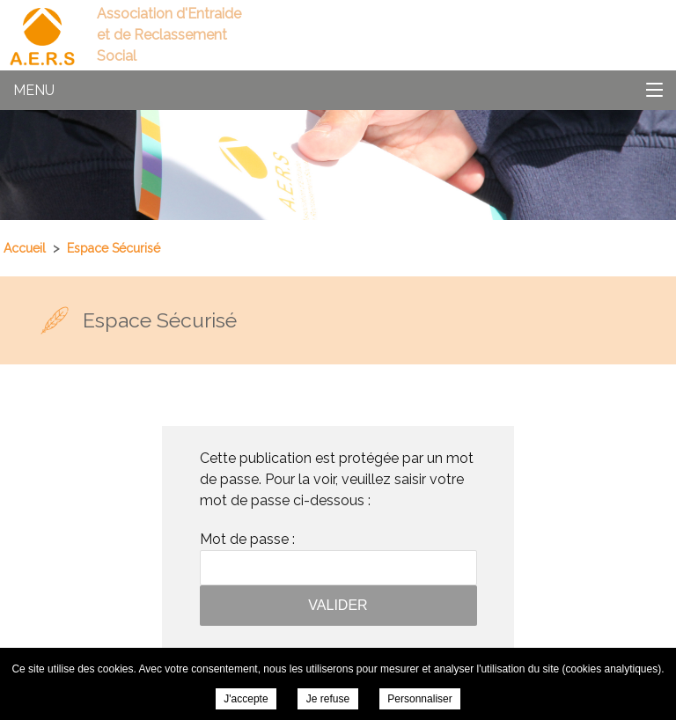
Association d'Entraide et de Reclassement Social (169, 34)
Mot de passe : (338, 558)
